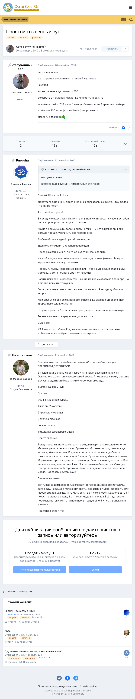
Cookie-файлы (88, 686)
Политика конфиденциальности (57, 686)
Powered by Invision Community (67, 693)
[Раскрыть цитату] (42, 169)
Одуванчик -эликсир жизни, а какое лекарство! (33, 651)
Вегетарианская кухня (54, 50)
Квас (8, 631)
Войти (95, 569)
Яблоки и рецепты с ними (20, 611)
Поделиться (88, 48)
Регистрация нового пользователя (40, 569)
